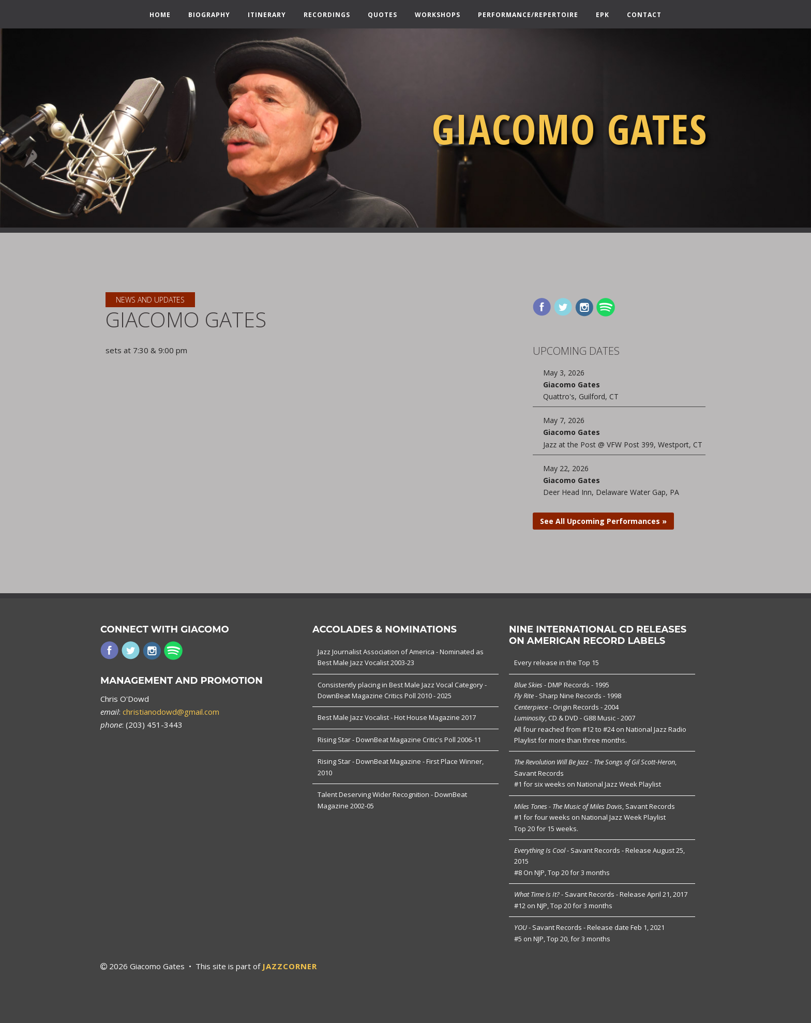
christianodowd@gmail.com (171, 711)
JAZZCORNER (289, 966)
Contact (644, 15)
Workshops (437, 15)
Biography (209, 15)
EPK (602, 15)
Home (160, 15)
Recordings (327, 15)
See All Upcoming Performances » (603, 521)
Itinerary (267, 15)
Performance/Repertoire (528, 15)
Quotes (382, 15)
